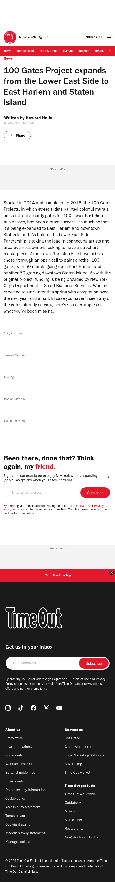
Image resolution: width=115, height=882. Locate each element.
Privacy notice (15, 781)
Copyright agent (17, 825)
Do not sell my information (25, 790)
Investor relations (18, 747)
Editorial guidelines (20, 773)
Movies (70, 812)
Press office (14, 738)
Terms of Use (78, 506)
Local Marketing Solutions (84, 756)
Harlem (64, 229)
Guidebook (73, 803)
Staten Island (16, 235)
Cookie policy (15, 799)
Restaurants (74, 829)
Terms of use (15, 816)
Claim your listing (78, 747)
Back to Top (57, 576)
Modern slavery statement (25, 833)
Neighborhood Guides (81, 837)
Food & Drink (49, 51)
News (7, 51)
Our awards (14, 756)
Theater (84, 51)
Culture (68, 51)
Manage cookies (17, 842)
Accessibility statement (22, 807)
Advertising (73, 764)
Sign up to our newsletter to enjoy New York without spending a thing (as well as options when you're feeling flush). (56, 478)
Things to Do (25, 51)
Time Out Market (77, 773)
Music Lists (73, 820)
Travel (99, 51)
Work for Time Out (19, 764)
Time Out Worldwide (80, 794)
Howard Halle (42, 118)
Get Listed (72, 738)
